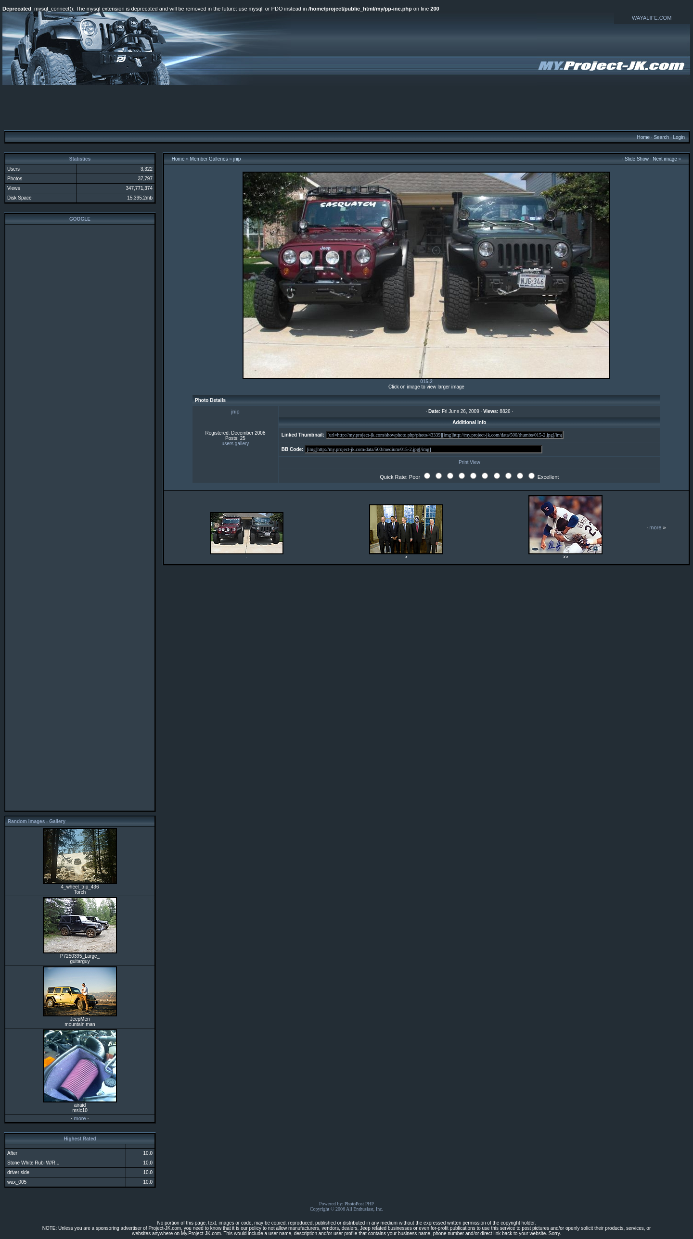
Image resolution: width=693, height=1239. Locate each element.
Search (661, 137)
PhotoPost (354, 1203)
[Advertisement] (346, 107)
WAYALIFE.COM (651, 18)
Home (643, 137)
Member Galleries (209, 159)
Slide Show (637, 159)
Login (678, 137)
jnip (237, 159)
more (80, 1118)
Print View (469, 462)
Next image (665, 159)
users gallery (235, 443)
